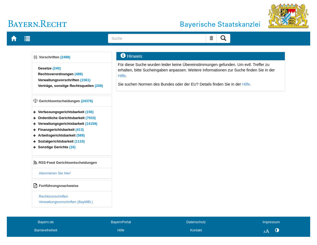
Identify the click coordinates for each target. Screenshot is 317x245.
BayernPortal (121, 222)
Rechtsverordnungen (60, 74)
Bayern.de (46, 222)
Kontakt (196, 230)
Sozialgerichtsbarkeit (61, 141)
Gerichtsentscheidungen (66, 101)
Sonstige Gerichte (57, 147)
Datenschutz (196, 222)
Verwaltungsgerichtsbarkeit (67, 124)
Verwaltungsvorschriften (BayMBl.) (66, 202)
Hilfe (122, 76)
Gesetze (49, 68)
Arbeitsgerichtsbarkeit (61, 135)
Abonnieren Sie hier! (55, 173)
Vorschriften (54, 57)
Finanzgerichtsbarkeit (61, 130)
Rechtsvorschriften (53, 196)
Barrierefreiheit (45, 230)
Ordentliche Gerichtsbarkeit (67, 118)
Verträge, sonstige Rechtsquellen (70, 86)
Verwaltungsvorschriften (64, 80)
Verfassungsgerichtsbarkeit (66, 112)
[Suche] (157, 38)
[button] (34, 112)
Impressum (271, 222)
